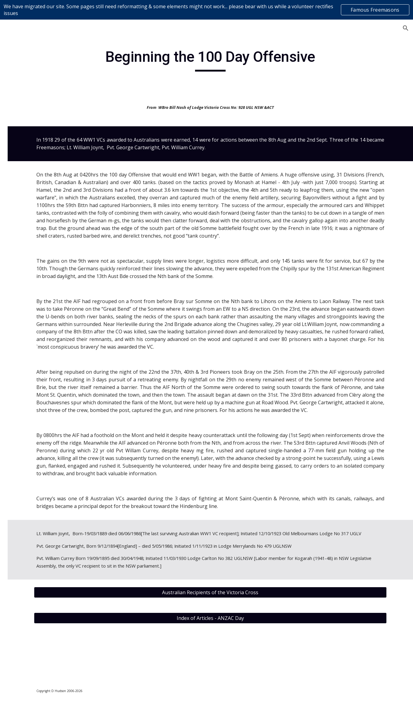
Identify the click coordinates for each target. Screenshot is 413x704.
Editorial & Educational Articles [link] (44, 217)
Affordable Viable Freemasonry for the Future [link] (48, 338)
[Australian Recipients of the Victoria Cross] (244, 638)
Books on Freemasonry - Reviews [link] (45, 184)
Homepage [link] (25, 101)
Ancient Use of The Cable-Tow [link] (46, 362)
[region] (206, 10)
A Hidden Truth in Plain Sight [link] (44, 278)
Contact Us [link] (24, 135)
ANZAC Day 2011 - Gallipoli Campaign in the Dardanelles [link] (51, 487)
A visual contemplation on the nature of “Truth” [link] (44, 306)
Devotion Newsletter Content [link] (36, 164)
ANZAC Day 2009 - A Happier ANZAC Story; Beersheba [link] (51, 420)
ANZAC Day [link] (37, 379)
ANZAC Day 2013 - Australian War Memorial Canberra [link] (51, 559)
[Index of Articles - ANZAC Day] (244, 664)
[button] (405, 28)
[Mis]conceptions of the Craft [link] (47, 258)
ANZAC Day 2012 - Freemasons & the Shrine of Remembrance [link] (51, 523)
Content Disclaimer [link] (34, 147)
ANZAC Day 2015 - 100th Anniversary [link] (51, 587)
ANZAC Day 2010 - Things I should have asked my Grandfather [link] (51, 452)
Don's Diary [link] (31, 200)
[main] (245, 59)
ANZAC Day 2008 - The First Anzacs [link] (51, 395)
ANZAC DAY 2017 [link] (50, 639)
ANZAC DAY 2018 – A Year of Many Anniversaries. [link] (50, 660)
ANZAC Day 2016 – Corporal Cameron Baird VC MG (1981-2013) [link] (51, 615)
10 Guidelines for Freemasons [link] (43, 237)
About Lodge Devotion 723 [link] (38, 118)
